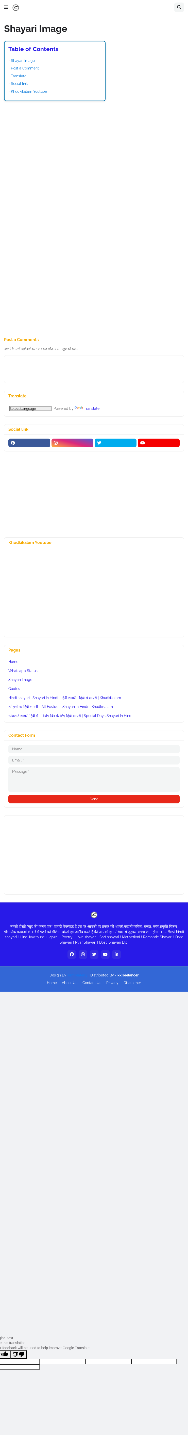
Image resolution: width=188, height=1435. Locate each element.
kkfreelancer (128, 975)
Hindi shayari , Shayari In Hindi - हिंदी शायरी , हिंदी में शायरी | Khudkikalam (64, 698)
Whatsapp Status (23, 671)
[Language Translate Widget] (30, 408)
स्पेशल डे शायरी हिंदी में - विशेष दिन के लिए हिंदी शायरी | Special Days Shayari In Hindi (70, 716)
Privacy (112, 983)
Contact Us (91, 983)
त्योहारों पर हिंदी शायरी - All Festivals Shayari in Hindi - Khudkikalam (60, 707)
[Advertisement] (94, 141)
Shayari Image (23, 61)
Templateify (77, 975)
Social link (19, 84)
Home (13, 662)
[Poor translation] (18, 1354)
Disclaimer (132, 983)
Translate (18, 76)
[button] (6, 7)
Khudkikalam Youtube (29, 91)
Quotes (14, 689)
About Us (69, 983)
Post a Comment (25, 68)
